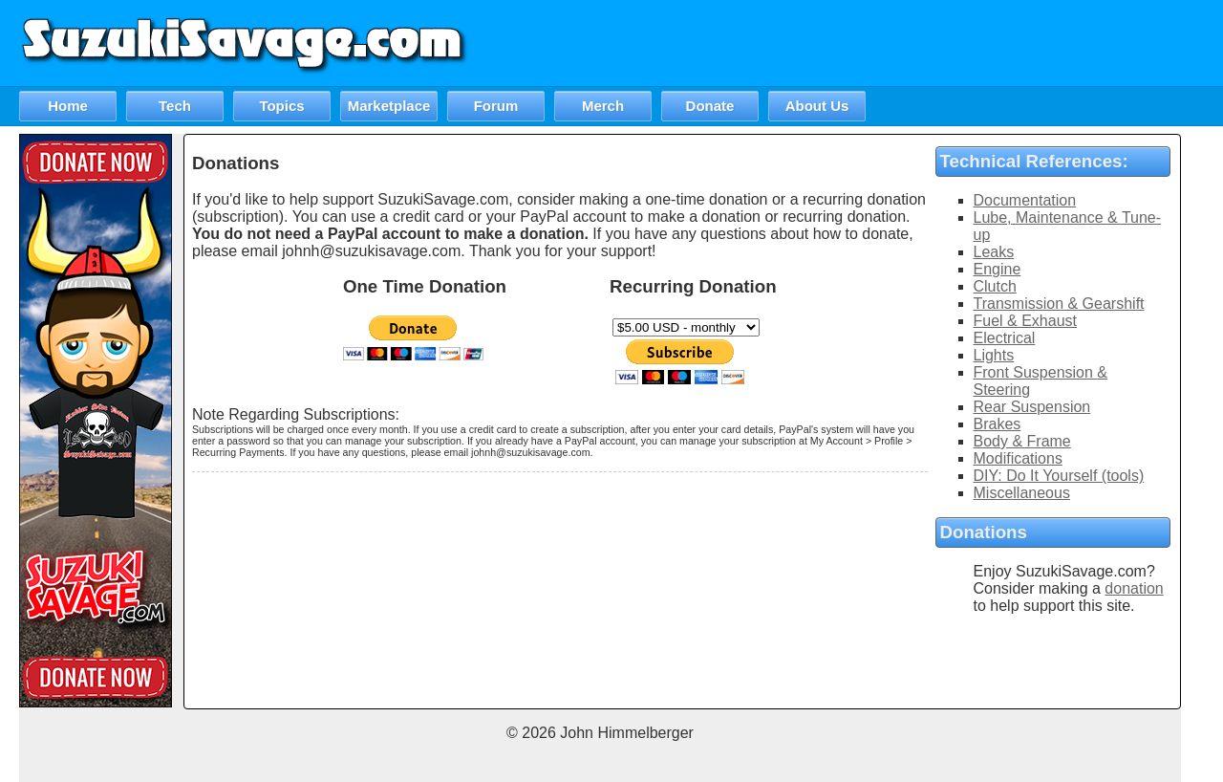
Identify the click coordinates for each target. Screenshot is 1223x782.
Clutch (995, 286)
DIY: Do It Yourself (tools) (1059, 475)
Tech (175, 106)
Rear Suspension (1032, 407)
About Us (817, 106)
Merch (603, 106)
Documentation (1025, 200)
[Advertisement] (875, 43)
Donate (710, 106)
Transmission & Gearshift (1059, 303)
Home (68, 106)
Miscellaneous (1022, 493)
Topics (281, 106)
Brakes (997, 424)
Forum (496, 106)
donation (1134, 588)
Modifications (1018, 458)
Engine (997, 269)
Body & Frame (1022, 441)
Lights (994, 355)
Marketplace (389, 106)
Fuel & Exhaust (1026, 321)
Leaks (994, 252)
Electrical (1005, 338)
